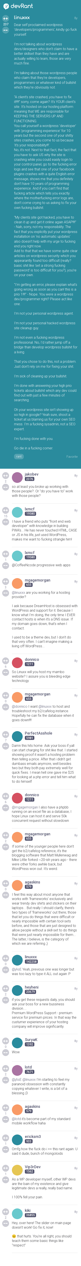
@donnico (19, 706)
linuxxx (22, 17)
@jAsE (17, 969)
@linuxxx (18, 593)
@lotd (16, 1119)
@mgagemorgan (25, 807)
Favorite (72, 456)
